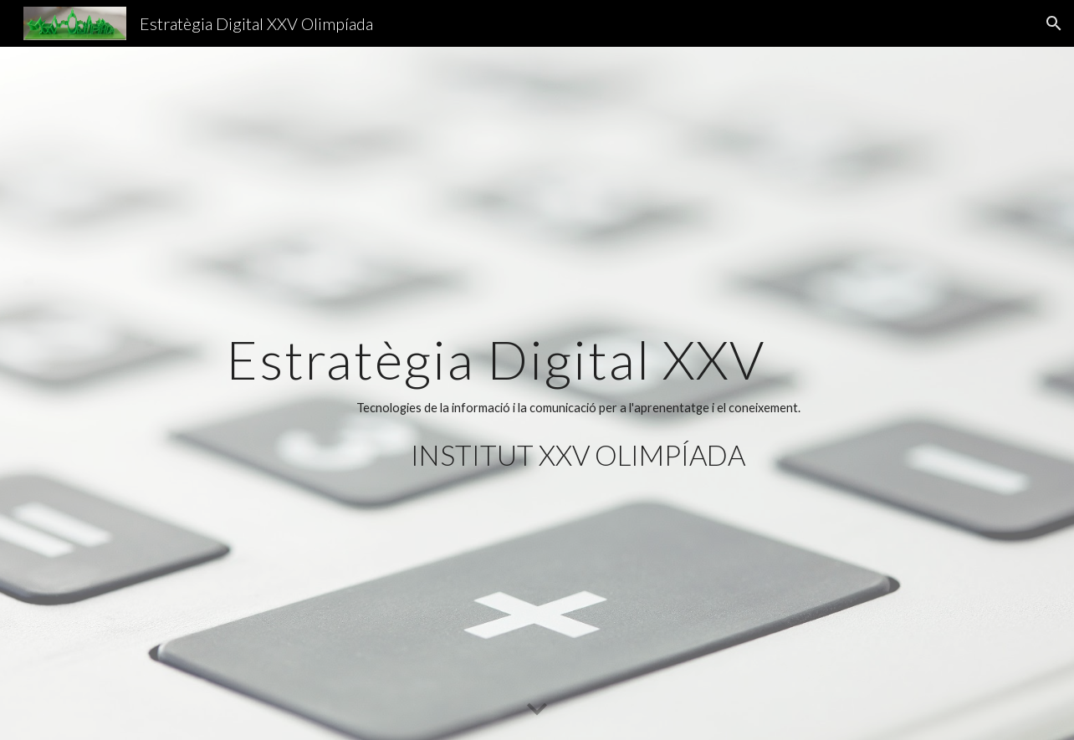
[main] (578, 393)
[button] (1054, 23)
